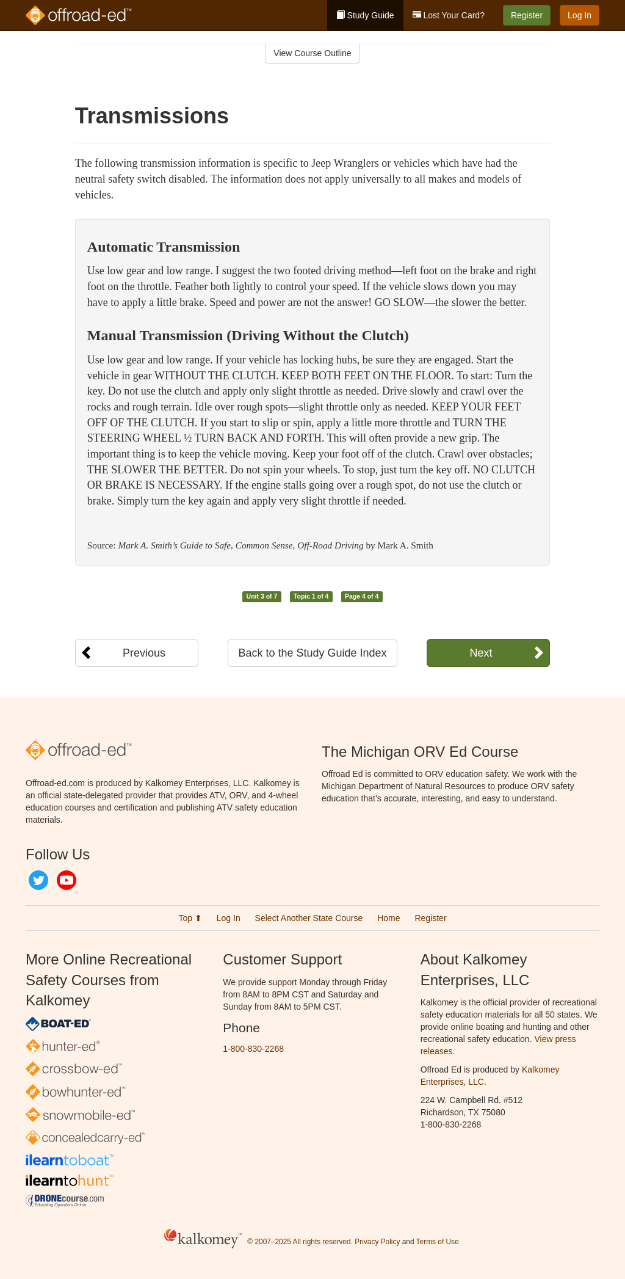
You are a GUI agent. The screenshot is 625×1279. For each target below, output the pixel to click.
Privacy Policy (377, 1241)
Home (388, 918)
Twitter (38, 880)
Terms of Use (437, 1241)
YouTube (66, 880)
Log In (579, 15)
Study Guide (365, 15)
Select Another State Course (309, 918)
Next (480, 653)
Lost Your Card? (449, 15)
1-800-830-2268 (253, 1049)
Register (527, 15)
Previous (144, 653)
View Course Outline (312, 53)
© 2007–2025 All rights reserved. (300, 1241)
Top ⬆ (189, 918)
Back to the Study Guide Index (312, 653)
